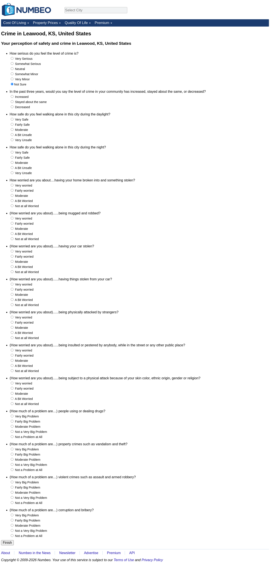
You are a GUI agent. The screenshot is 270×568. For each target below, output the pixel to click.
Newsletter (67, 553)
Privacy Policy (152, 560)
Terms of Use (124, 560)
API (132, 553)
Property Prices (45, 23)
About (5, 553)
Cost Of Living (14, 23)
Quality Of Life (76, 23)
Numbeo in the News (35, 553)
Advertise (91, 553)
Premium (102, 23)
